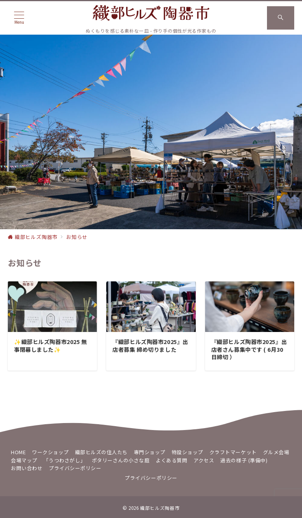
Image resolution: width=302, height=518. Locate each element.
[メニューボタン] (19, 18)
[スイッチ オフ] (280, 18)
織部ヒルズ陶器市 (159, 508)
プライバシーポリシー (151, 477)
